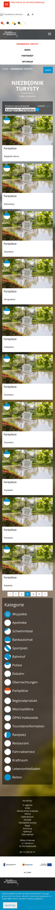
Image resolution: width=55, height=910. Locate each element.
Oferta (27, 813)
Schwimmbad (18, 631)
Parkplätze (10, 148)
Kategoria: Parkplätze (20, 109)
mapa (27, 49)
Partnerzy (27, 828)
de (6, 4)
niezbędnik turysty (28, 44)
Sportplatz (16, 648)
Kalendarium (27, 816)
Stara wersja (27, 834)
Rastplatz (15, 735)
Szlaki (27, 808)
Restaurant (16, 743)
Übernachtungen (21, 682)
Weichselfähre (19, 709)
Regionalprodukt (20, 701)
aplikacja (27, 61)
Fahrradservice (19, 752)
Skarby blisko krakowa (27, 811)
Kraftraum (16, 760)
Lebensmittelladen (22, 769)
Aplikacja (27, 831)
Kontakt (27, 819)
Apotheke (15, 623)
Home (5, 68)
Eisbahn (14, 674)
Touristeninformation (24, 726)
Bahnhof (14, 657)
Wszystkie (15, 614)
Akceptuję (10, 905)
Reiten (13, 777)
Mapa (27, 825)
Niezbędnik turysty (28, 822)
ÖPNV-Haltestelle (21, 718)
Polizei (13, 665)
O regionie (28, 805)
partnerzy (27, 55)
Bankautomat (18, 640)
